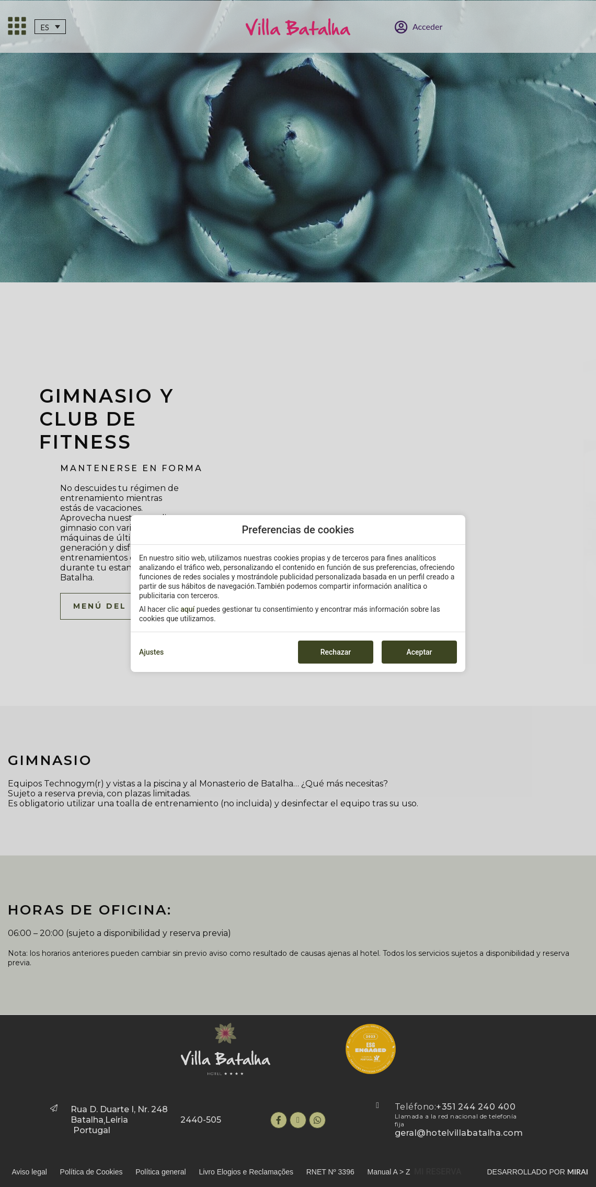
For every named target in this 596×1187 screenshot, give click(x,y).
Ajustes (151, 652)
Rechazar (335, 652)
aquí (187, 609)
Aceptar (419, 652)
